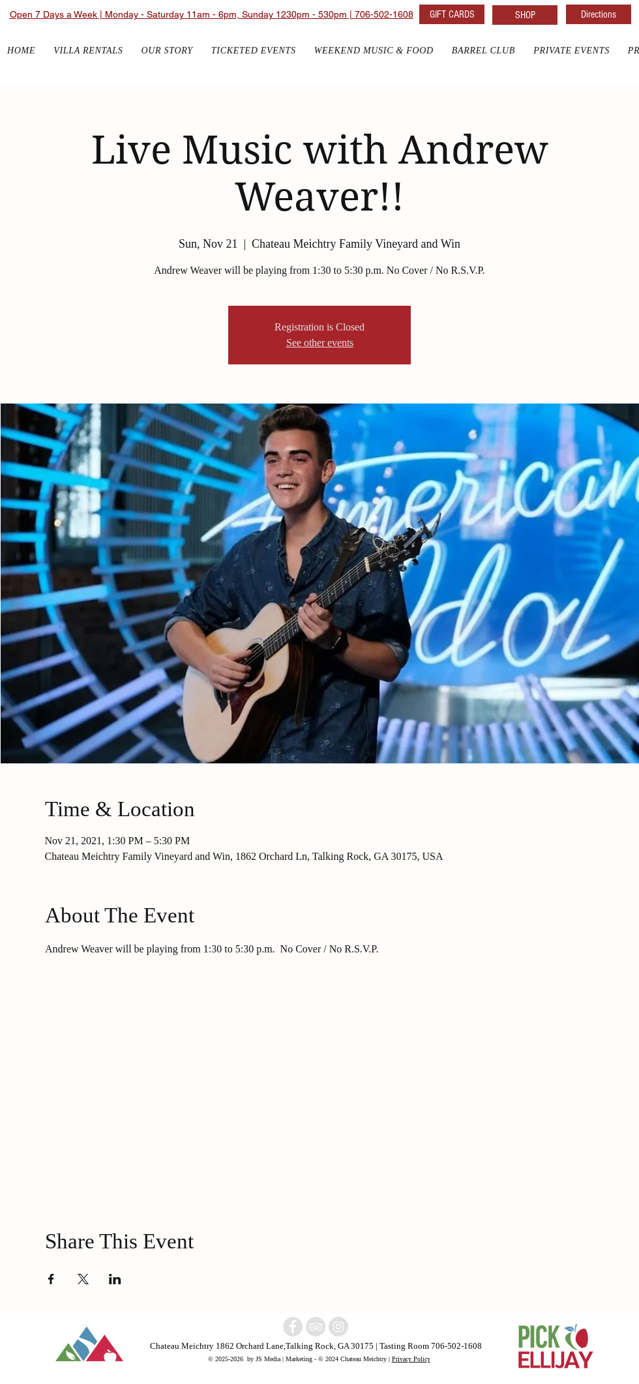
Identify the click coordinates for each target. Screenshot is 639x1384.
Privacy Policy (411, 1358)
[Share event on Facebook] (51, 1279)
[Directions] (598, 14)
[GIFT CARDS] (451, 14)
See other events (319, 342)
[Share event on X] (83, 1279)
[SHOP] (524, 15)
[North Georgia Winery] (315, 1326)
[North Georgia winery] (293, 1326)
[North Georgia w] (338, 1326)
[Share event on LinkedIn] (115, 1279)
